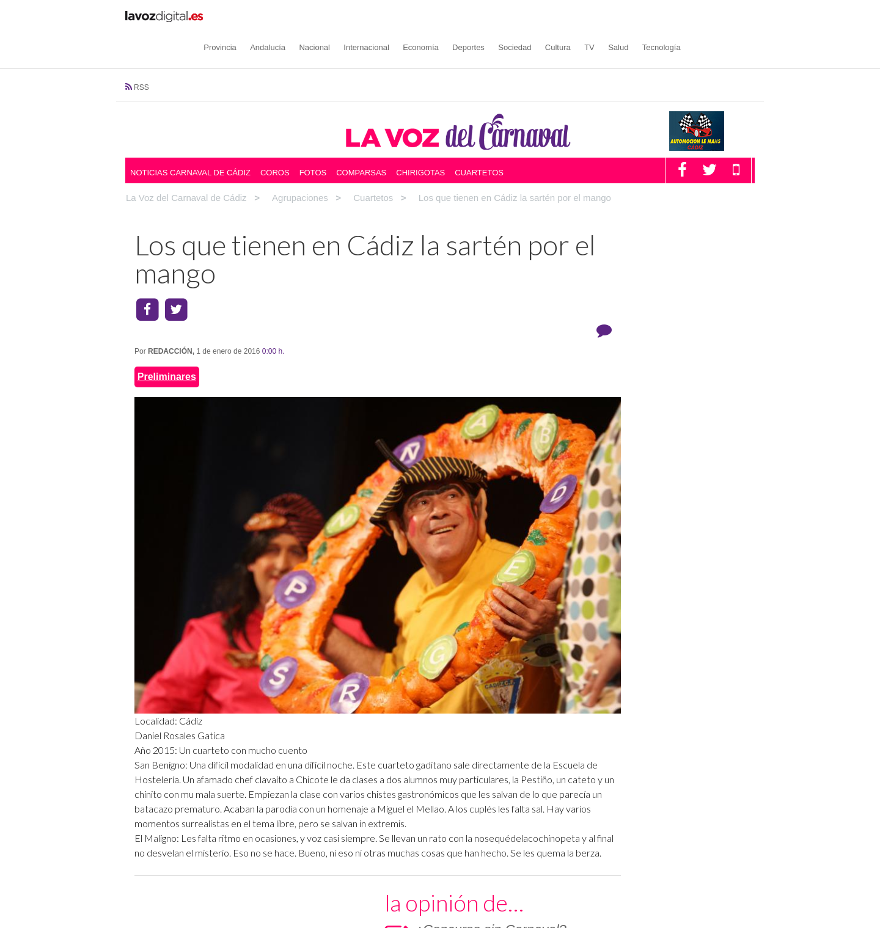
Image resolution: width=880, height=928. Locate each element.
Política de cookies (501, 843)
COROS (569, 374)
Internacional (408, 15)
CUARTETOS (578, 443)
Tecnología (703, 15)
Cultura (600, 15)
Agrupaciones (172, 864)
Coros (275, 140)
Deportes (511, 15)
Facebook (467, 879)
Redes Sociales (487, 864)
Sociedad (557, 15)
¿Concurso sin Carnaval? (660, 252)
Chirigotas (420, 140)
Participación (317, 892)
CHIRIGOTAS (578, 420)
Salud (661, 15)
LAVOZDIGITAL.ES (643, 864)
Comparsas (361, 140)
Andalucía (310, 15)
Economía (464, 15)
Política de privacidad (579, 843)
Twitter (461, 892)
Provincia (262, 15)
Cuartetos (479, 140)
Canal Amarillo (632, 879)
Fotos (313, 140)
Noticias (313, 864)
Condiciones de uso (705, 843)
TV (632, 15)
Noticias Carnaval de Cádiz (190, 140)
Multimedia (314, 907)
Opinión (308, 879)
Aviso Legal (644, 843)
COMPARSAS (579, 397)
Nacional (357, 15)
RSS (141, 56)
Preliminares (167, 328)
